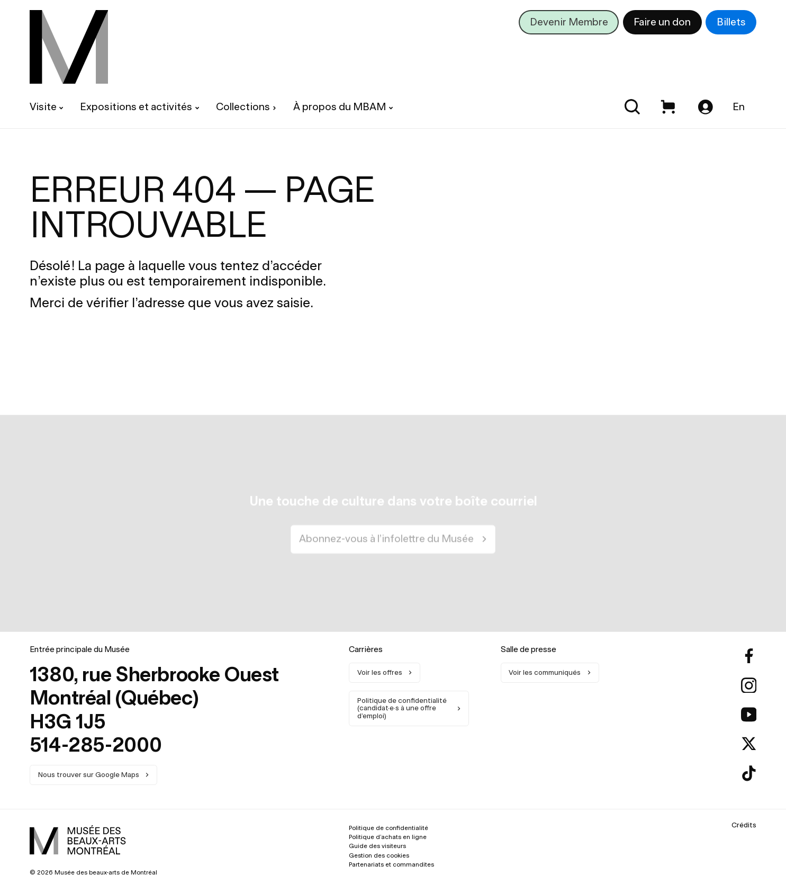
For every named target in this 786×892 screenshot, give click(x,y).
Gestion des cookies (379, 855)
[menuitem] (69, 47)
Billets (731, 22)
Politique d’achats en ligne (388, 837)
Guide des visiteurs (377, 846)
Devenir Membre (569, 22)
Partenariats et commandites (391, 864)
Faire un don (662, 22)
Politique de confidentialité (388, 828)
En (739, 106)
